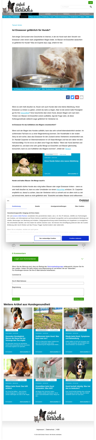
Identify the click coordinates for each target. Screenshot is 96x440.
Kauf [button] (51, 17)
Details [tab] (37, 206)
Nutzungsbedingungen (55, 266)
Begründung (16, 287)
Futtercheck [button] (85, 14)
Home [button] (11, 14)
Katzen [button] (48, 14)
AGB (57, 429)
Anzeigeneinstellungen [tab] (58, 206)
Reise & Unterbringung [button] (61, 17)
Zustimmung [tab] (16, 206)
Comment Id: (16, 275)
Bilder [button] (88, 17)
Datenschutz (50, 429)
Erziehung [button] (16, 17)
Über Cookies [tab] (79, 206)
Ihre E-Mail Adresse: (19, 281)
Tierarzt (68, 149)
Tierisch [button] (66, 14)
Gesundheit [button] (24, 17)
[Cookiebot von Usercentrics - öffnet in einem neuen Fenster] (80, 200)
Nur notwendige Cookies (47, 238)
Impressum (40, 429)
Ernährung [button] (45, 17)
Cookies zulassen (75, 238)
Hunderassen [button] (74, 17)
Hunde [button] (29, 14)
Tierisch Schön (17, 25)
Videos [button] (82, 17)
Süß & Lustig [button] (7, 17)
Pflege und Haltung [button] (34, 17)
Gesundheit (25, 113)
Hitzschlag (60, 189)
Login (90, 2)
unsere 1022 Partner (20, 216)
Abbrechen (16, 299)
